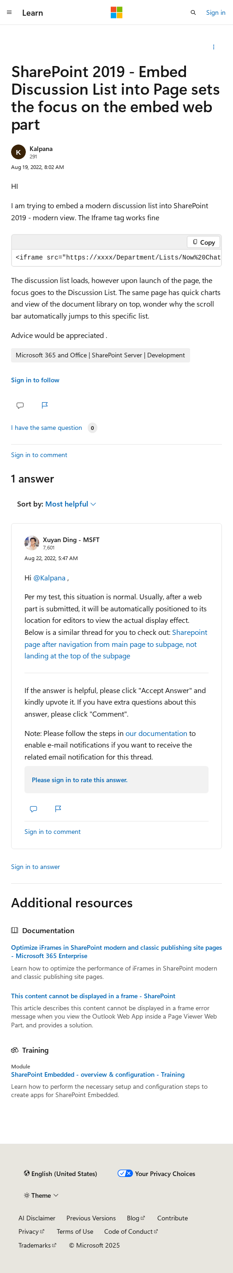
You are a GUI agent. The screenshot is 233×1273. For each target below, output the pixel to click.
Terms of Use (75, 1231)
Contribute (172, 1217)
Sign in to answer (35, 866)
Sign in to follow (35, 379)
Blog (133, 1217)
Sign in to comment (39, 454)
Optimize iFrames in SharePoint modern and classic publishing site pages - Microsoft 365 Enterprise (116, 951)
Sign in (216, 12)
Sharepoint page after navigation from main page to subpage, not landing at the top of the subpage (115, 643)
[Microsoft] (117, 12)
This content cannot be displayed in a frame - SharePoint (93, 996)
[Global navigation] (9, 12)
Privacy (28, 1231)
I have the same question (46, 427)
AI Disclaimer (36, 1217)
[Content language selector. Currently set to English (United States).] (60, 1173)
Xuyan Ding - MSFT (71, 539)
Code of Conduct (128, 1231)
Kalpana (41, 148)
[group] (116, 258)
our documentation (156, 733)
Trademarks (34, 1245)
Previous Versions (91, 1217)
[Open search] (193, 12)
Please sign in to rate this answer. (79, 779)
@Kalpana (50, 577)
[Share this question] (214, 47)
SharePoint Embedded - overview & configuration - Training (98, 1074)
